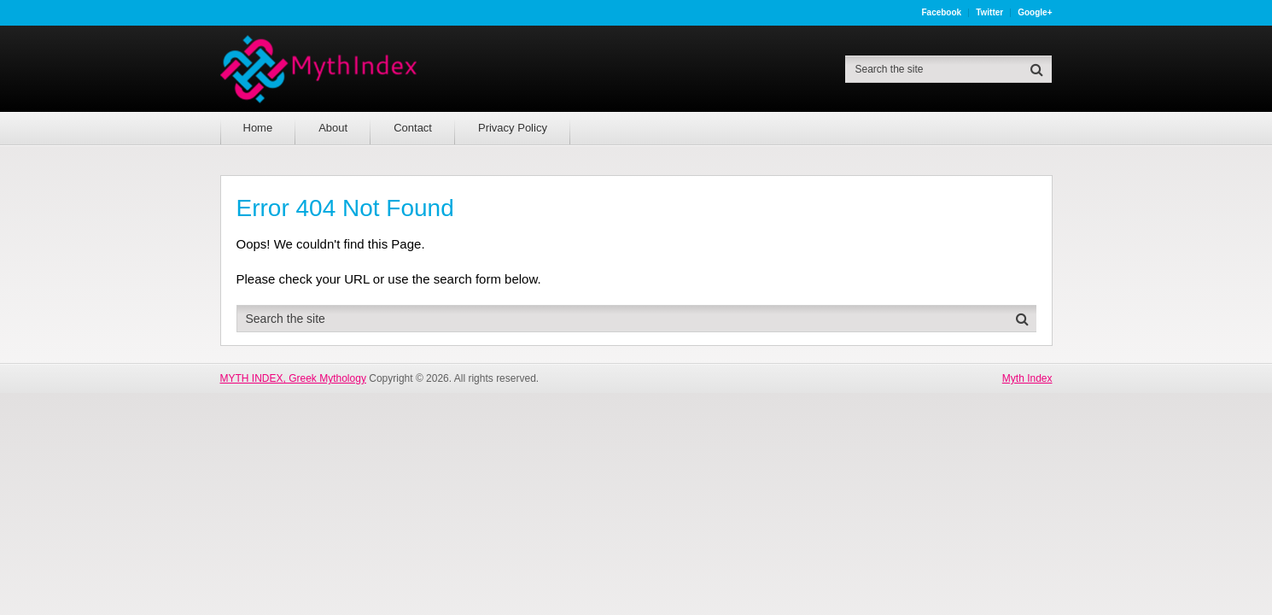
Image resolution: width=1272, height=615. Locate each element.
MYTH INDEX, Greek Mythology (293, 378)
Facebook (941, 13)
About (332, 127)
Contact (413, 127)
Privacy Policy (512, 127)
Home (258, 127)
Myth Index (1027, 378)
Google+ (1035, 13)
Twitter (989, 13)
